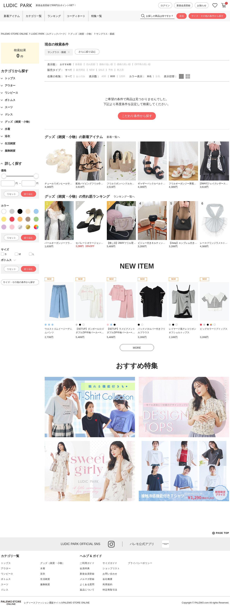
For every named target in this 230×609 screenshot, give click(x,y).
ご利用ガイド (87, 563)
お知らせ (201, 5)
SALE (101, 70)
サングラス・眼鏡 (105, 34)
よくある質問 (87, 584)
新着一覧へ (113, 137)
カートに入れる (223, 5)
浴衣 (42, 573)
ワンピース (7, 573)
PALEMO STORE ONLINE (14, 34)
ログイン (165, 5)
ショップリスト (111, 568)
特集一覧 (96, 16)
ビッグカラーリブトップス (213, 329)
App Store (165, 544)
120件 (122, 76)
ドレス (4, 589)
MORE (137, 347)
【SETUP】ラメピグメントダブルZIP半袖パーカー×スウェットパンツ (121, 332)
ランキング (54, 16)
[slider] (3, 176)
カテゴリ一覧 (34, 16)
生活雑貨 (45, 579)
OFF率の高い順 (143, 64)
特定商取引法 (110, 589)
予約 (110, 70)
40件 (104, 76)
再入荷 (120, 70)
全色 (157, 76)
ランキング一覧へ (124, 196)
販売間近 (80, 70)
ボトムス (6, 579)
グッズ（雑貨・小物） (81, 34)
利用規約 (107, 584)
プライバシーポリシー (140, 563)
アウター (6, 568)
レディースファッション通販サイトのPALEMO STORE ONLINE (57, 602)
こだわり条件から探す (137, 115)
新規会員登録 (183, 5)
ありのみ (80, 76)
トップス (6, 563)
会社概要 (107, 579)
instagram (111, 544)
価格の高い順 (124, 64)
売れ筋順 (90, 64)
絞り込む (28, 194)
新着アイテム (12, 16)
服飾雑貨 (45, 584)
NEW (91, 70)
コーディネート (76, 16)
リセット (11, 194)
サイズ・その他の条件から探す (207, 16)
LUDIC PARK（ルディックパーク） (49, 34)
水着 (42, 568)
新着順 (78, 64)
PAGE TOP (220, 533)
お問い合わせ (110, 573)
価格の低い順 (106, 64)
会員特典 (85, 568)
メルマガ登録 (87, 579)
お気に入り (215, 5)
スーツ (4, 584)
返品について (87, 589)
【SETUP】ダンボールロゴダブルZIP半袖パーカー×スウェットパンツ (90, 332)
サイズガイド (110, 563)
